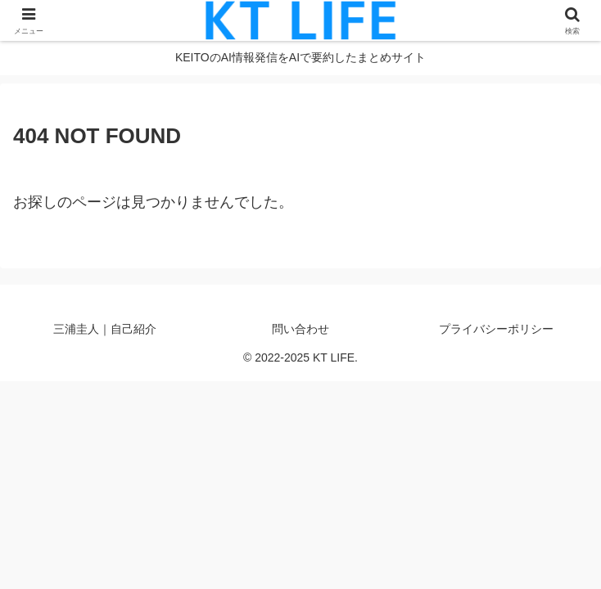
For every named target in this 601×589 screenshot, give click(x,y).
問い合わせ (300, 328)
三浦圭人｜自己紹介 (104, 328)
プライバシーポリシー (496, 328)
